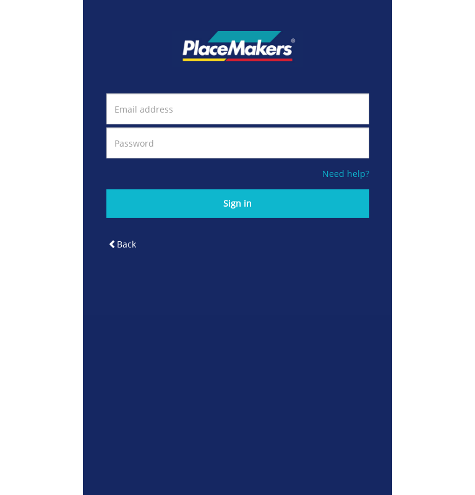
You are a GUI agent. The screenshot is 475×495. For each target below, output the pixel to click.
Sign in (237, 203)
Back (122, 244)
